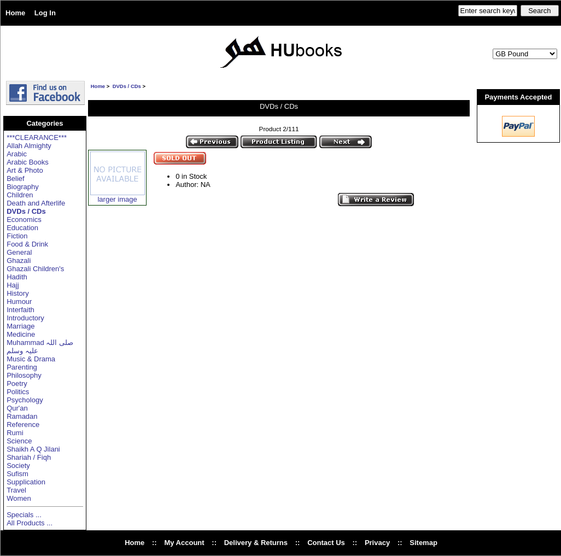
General (19, 252)
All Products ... (29, 523)
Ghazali (19, 260)
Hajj (13, 285)
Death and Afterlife (36, 203)
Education (22, 228)
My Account (184, 543)
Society (18, 465)
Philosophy (24, 375)
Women (19, 498)
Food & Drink (27, 244)
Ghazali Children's (35, 269)
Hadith (17, 277)
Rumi (15, 433)
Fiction (17, 236)
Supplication (26, 482)
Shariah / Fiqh (29, 457)
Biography (23, 187)
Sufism (17, 474)
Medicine (21, 334)
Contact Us (326, 543)
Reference (23, 424)
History (17, 293)
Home (15, 13)
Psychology (25, 400)
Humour (19, 301)
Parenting (22, 367)
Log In (45, 13)
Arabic (17, 154)
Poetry (17, 383)
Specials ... (24, 515)
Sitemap (423, 543)
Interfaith (20, 310)
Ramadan (22, 416)
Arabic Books (28, 162)
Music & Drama (31, 359)
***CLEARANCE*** (37, 137)
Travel (16, 490)
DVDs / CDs (127, 86)
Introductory (25, 318)
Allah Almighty (29, 146)
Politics (18, 392)
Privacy (377, 543)
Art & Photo (25, 170)
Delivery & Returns (256, 543)
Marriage (20, 326)
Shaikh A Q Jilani (33, 449)
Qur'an (17, 408)
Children (20, 195)
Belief (16, 178)
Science (19, 441)
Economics (24, 219)
